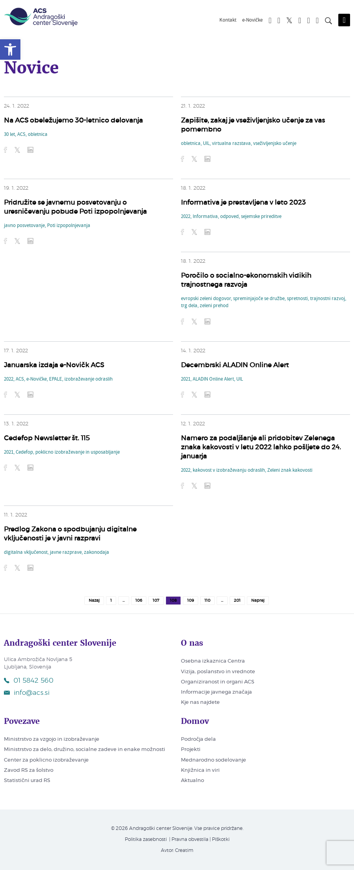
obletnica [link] (37, 135)
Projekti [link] (191, 749)
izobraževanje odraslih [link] (88, 379)
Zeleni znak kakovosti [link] (289, 470)
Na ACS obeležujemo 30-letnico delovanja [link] (73, 120)
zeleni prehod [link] (214, 306)
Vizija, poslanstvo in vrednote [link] (218, 671)
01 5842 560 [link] (28, 680)
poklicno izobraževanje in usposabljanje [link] (77, 452)
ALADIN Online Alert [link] (213, 379)
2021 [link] (185, 379)
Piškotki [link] (221, 839)
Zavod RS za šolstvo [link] (28, 770)
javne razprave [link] (66, 553)
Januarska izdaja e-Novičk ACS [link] (54, 365)
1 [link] (111, 601)
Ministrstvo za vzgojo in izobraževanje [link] (51, 739)
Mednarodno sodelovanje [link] (213, 760)
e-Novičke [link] (252, 20)
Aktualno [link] (192, 780)
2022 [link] (185, 217)
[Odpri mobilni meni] (344, 20)
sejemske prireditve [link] (261, 217)
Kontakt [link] (227, 20)
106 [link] (138, 601)
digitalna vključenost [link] (25, 553)
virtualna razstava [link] (231, 144)
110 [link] (207, 601)
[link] (10, 49)
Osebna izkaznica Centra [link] (213, 661)
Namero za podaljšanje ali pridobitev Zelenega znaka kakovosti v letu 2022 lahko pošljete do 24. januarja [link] (261, 447)
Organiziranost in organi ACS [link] (217, 682)
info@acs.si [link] (26, 692)
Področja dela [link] (198, 739)
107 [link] (156, 601)
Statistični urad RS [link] (27, 780)
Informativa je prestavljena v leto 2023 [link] (243, 202)
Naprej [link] (258, 601)
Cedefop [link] (24, 452)
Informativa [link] (205, 217)
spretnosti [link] (297, 299)
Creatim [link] (184, 850)
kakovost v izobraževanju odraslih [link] (229, 470)
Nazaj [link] (94, 601)
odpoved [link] (229, 217)
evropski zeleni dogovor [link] (206, 299)
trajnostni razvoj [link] (327, 299)
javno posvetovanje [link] (24, 226)
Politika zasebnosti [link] (146, 839)
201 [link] (237, 601)
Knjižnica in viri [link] (200, 770)
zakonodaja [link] (96, 553)
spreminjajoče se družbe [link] (259, 299)
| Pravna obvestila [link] (188, 839)
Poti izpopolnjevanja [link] (68, 226)
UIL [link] (206, 144)
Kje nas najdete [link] (200, 702)
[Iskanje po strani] (328, 21)
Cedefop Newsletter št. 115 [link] (46, 438)
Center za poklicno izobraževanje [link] (46, 760)
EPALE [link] (55, 379)
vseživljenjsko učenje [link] (274, 144)
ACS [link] (21, 135)
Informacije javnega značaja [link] (216, 692)
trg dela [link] (189, 306)
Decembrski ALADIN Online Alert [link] (235, 365)
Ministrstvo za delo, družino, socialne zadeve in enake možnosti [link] (84, 749)
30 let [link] (9, 135)
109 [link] (190, 601)
